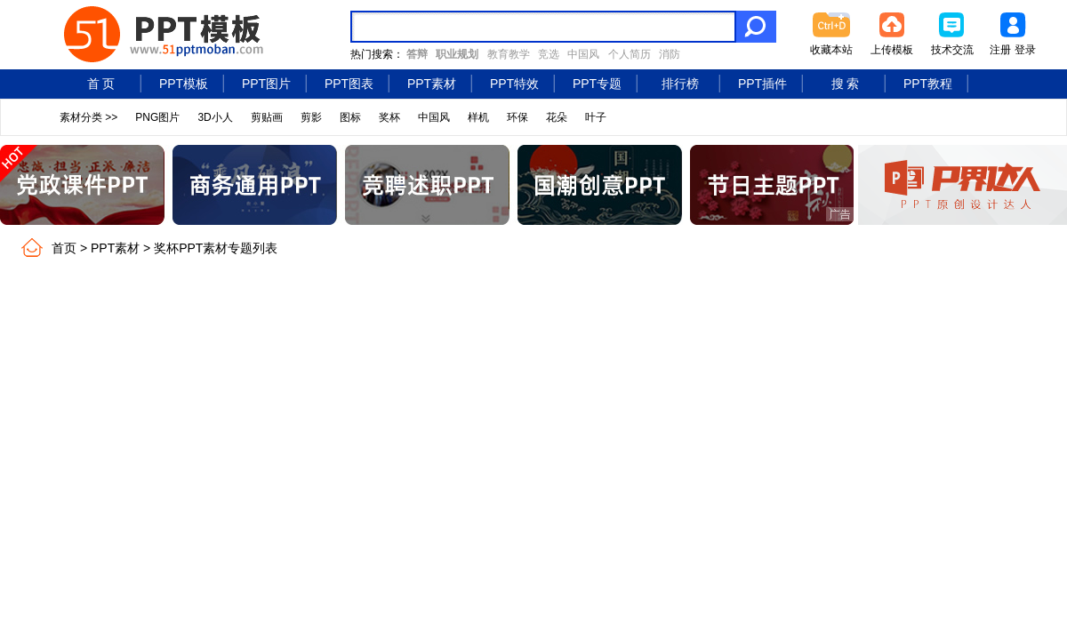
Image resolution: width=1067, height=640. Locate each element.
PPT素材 (431, 83)
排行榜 (680, 83)
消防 (669, 54)
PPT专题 (597, 83)
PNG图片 (157, 117)
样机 (478, 117)
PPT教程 (927, 83)
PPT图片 (266, 83)
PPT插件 (762, 83)
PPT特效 (514, 83)
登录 (1025, 50)
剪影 (311, 117)
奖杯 (389, 117)
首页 (64, 248)
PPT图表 (349, 83)
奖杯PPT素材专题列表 (215, 248)
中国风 (583, 54)
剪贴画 (267, 117)
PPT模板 (183, 83)
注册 (1000, 50)
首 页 (101, 83)
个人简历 (629, 54)
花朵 (556, 117)
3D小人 (214, 117)
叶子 (595, 117)
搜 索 (845, 83)
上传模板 (891, 50)
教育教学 (508, 54)
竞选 (548, 54)
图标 (350, 117)
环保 (517, 117)
